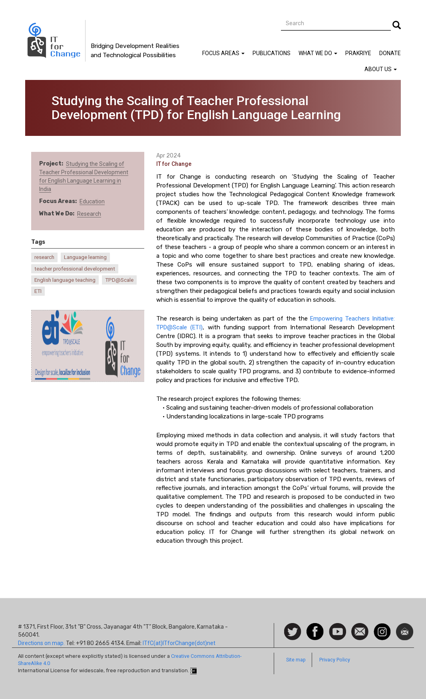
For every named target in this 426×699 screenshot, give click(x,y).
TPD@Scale (119, 280)
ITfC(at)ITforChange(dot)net (179, 643)
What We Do (318, 53)
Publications (272, 53)
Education (92, 201)
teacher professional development (74, 269)
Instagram (382, 627)
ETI (38, 291)
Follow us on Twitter (292, 632)
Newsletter (404, 627)
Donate (390, 53)
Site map (296, 660)
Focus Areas (223, 53)
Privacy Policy (334, 660)
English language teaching (65, 280)
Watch (337, 627)
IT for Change (173, 164)
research (44, 257)
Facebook (315, 627)
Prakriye (358, 53)
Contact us (359, 631)
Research (89, 214)
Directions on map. (41, 643)
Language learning (85, 257)
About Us (380, 69)
